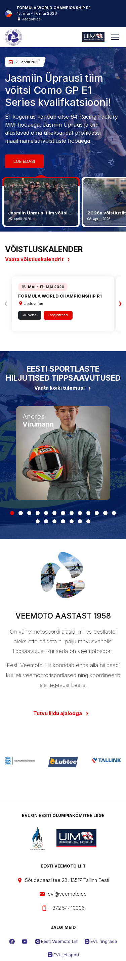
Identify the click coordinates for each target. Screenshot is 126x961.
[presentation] (6, 304)
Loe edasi (24, 161)
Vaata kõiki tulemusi (63, 388)
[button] (12, 513)
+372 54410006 (63, 908)
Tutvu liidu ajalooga (57, 713)
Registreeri (58, 315)
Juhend (30, 315)
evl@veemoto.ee (63, 894)
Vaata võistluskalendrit (38, 259)
